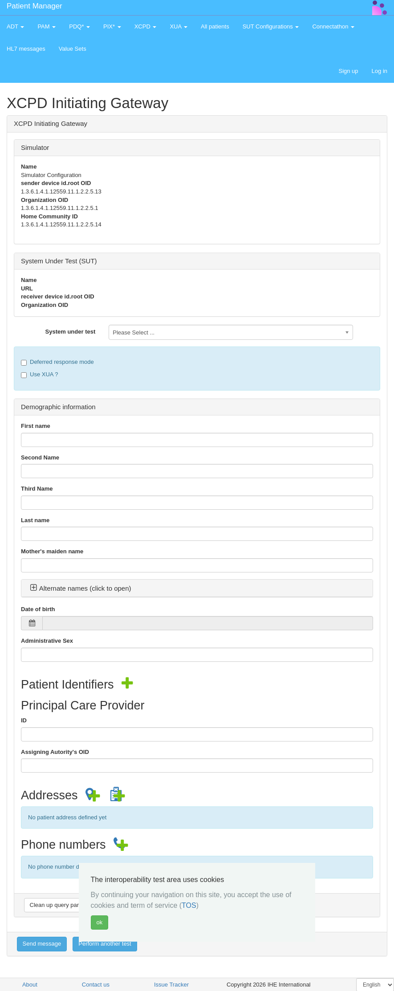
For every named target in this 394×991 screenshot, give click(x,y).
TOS (189, 905)
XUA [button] (178, 26)
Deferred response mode (57, 362)
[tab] (197, 588)
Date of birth (38, 609)
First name (35, 426)
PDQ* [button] (79, 26)
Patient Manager (34, 6)
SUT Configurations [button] (271, 26)
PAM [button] (46, 26)
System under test (70, 331)
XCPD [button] (145, 26)
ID (24, 720)
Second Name (40, 457)
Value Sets (72, 48)
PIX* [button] (112, 26)
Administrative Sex (47, 640)
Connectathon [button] (333, 26)
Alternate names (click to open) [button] (80, 588)
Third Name (37, 488)
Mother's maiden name (52, 551)
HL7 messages (26, 48)
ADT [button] (15, 26)
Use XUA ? (39, 374)
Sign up (348, 71)
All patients (215, 26)
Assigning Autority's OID (55, 752)
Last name (35, 520)
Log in (379, 71)
